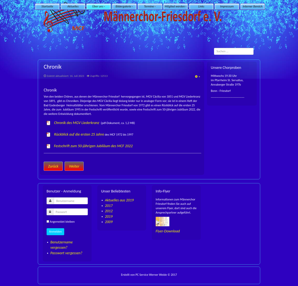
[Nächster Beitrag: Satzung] (74, 166)
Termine (150, 6)
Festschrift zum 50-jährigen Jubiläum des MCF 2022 (93, 146)
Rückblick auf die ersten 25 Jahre (75, 134)
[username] (71, 200)
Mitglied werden (176, 6)
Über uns (98, 6)
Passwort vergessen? (66, 253)
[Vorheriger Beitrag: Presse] (53, 166)
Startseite (47, 6)
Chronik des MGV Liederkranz (73, 122)
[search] (234, 51)
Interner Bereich (252, 6)
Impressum (227, 6)
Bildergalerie (124, 6)
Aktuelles (73, 6)
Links (201, 6)
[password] (70, 211)
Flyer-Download (168, 231)
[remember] (48, 221)
